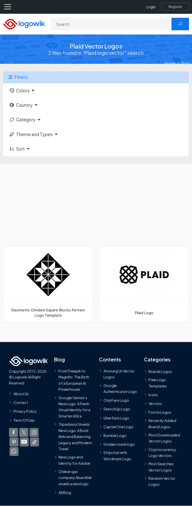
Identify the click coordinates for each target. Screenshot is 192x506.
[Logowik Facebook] (13, 432)
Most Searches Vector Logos (161, 466)
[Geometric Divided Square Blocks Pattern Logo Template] (48, 284)
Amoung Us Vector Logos (119, 374)
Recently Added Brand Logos (162, 423)
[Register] (175, 7)
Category (22, 119)
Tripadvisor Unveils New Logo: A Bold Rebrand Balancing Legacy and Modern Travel (75, 436)
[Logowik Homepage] (24, 23)
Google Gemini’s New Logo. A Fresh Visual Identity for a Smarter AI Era (74, 406)
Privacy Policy (25, 411)
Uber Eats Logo (116, 418)
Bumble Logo (115, 435)
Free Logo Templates (157, 382)
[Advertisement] (96, 201)
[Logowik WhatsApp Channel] (14, 451)
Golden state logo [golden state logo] (119, 444)
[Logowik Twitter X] (23, 432)
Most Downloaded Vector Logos (164, 438)
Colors (19, 90)
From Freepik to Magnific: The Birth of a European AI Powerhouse (73, 380)
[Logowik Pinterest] (14, 441)
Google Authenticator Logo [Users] (120, 388)
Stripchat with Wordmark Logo (117, 455)
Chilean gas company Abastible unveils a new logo (75, 477)
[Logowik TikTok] (34, 441)
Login (151, 7)
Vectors (155, 403)
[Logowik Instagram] (34, 432)
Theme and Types (31, 134)
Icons (153, 394)
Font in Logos (159, 412)
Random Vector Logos (161, 481)
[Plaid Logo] (144, 284)
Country (20, 105)
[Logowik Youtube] (24, 441)
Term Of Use (24, 420)
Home (170, 63)
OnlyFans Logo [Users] (116, 400)
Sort (17, 149)
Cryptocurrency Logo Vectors (162, 452)
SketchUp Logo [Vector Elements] (117, 409)
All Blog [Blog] (64, 492)
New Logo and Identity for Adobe (74, 460)
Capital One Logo (119, 426)
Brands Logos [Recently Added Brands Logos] (160, 371)
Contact (21, 402)
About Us (21, 393)
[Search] (111, 24)
